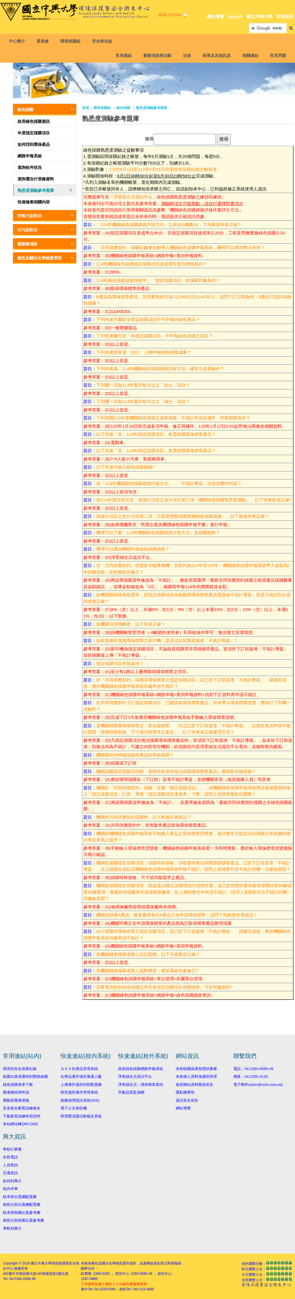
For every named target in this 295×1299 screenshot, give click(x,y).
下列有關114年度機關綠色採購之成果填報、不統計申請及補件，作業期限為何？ (173, 417)
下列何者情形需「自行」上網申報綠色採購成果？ (143, 352)
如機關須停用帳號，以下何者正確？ (130, 624)
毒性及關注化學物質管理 (39, 258)
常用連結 (122, 55)
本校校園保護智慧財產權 (196, 1069)
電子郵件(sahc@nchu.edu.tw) (258, 1084)
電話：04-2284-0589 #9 (253, 1069)
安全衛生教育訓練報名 (21, 1108)
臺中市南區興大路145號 (27, 1274)
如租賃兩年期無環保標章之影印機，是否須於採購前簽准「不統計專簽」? (166, 640)
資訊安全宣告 (187, 1100)
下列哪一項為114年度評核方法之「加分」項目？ (143, 385)
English (235, 16)
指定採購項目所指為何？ (120, 663)
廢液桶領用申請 (16, 1092)
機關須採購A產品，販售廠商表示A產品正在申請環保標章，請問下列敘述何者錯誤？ (177, 914)
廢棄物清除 (27, 244)
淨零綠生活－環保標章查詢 (140, 1084)
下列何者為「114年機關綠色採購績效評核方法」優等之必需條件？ (160, 368)
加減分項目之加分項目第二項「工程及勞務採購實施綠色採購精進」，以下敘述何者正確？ (182, 516)
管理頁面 (284, 16)
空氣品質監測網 (131, 1092)
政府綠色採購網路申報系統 (140, 1069)
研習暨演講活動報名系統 (81, 1116)
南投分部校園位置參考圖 (23, 1220)
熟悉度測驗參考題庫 (36, 190)
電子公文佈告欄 (73, 1108)
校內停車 (10, 1189)
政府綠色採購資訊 (34, 121)
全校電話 (10, 1157)
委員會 (44, 41)
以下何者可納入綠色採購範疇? (125, 467)
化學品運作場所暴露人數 (81, 1076)
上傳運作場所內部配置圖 (81, 1084)
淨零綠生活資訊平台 (133, 196)
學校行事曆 (12, 1149)
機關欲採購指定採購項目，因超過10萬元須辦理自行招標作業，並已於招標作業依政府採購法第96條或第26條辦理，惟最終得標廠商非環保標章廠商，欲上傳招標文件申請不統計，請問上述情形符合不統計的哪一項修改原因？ (187, 892)
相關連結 (249, 55)
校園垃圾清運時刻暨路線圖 (25, 1076)
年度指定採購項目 (34, 133)
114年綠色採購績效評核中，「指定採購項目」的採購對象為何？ (158, 280)
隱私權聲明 (185, 1092)
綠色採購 (25, 109)
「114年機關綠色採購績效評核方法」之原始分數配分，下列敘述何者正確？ (169, 224)
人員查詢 (10, 1165)
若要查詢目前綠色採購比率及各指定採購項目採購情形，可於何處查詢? (164, 987)
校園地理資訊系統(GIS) (79, 1100)
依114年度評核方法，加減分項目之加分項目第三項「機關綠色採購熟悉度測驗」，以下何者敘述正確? (194, 499)
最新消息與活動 (156, 55)
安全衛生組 (103, 41)
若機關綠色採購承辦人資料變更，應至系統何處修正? (147, 970)
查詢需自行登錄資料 (36, 179)
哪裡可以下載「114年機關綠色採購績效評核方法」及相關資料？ (158, 532)
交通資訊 (10, 1173)
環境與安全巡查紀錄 (20, 1069)
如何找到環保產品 (34, 144)
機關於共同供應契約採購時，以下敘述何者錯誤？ (143, 817)
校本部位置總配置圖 (20, 1197)
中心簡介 (18, 41)
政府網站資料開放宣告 (194, 1084)
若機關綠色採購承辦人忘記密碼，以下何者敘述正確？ (148, 954)
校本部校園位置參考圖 (21, 1212)
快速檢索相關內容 (34, 202)
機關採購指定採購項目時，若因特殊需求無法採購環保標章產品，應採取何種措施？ (176, 771)
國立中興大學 (260, 16)
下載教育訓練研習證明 (21, 1116)
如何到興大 (12, 1181)
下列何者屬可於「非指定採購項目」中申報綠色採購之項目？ (154, 335)
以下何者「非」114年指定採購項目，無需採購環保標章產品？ (156, 434)
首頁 (85, 108)
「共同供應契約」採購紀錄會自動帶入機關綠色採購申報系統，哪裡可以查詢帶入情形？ (180, 247)
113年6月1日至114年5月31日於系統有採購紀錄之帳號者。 (165, 169)
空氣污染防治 (29, 215)
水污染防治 (27, 230)
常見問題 (277, 55)
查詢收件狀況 (30, 167)
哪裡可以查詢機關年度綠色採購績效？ (133, 549)
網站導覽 (215, 16)
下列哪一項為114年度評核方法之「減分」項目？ (143, 401)
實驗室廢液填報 (16, 1100)
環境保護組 (71, 41)
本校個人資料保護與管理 (196, 1076)
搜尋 (149, 138)
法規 (186, 55)
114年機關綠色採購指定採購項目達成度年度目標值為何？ (151, 263)
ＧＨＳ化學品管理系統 (79, 1069)
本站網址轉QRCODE (20, 1124)
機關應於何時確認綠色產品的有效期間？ (135, 754)
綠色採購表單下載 (18, 1084)
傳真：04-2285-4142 (250, 1076)
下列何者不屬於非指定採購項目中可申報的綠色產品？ (148, 319)
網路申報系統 (30, 156)
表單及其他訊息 (215, 55)
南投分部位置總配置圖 (21, 1204)
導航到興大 (12, 1228)
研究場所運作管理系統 (79, 1092)
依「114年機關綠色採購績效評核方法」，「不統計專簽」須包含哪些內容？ (169, 483)
